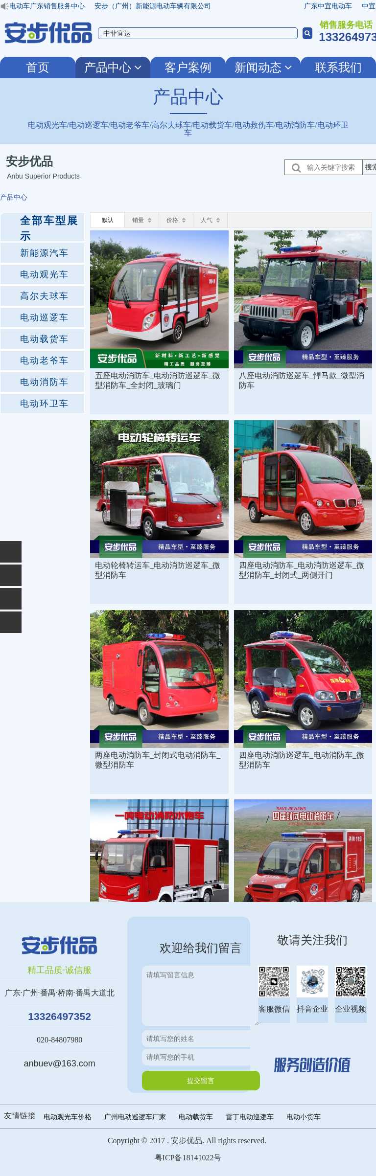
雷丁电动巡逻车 (250, 1117)
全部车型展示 (49, 228)
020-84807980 (59, 1040)
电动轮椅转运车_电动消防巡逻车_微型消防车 (157, 570)
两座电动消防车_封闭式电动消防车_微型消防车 (157, 760)
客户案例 (188, 67)
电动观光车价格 (68, 1117)
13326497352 (59, 1016)
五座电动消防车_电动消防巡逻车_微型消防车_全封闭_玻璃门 (157, 380)
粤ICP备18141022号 (188, 1157)
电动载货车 (196, 1117)
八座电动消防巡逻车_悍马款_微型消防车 (301, 380)
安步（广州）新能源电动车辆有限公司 (155, 6)
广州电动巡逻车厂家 (135, 1117)
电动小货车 (303, 1117)
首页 (37, 67)
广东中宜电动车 (331, 6)
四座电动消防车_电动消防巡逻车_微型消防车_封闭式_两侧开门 (301, 570)
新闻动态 (263, 67)
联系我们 (338, 67)
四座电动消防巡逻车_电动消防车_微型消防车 (301, 760)
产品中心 (112, 67)
